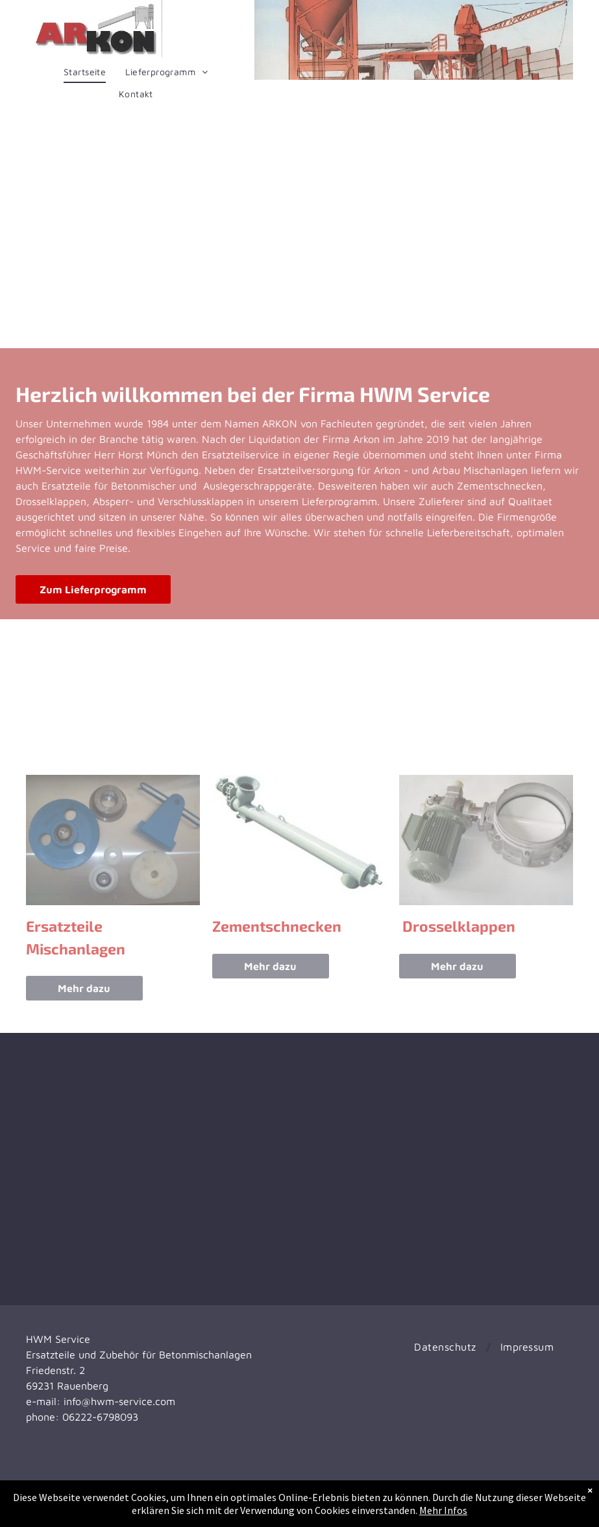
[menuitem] (85, 72)
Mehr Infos (443, 1510)
